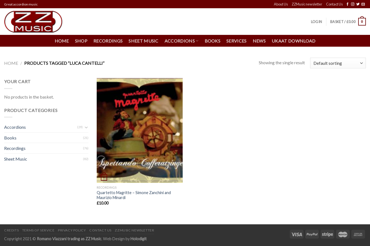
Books (213, 40)
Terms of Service (38, 230)
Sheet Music (143, 40)
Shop (81, 40)
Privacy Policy (72, 230)
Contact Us (334, 4)
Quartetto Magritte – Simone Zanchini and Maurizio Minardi (134, 195)
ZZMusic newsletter (307, 4)
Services (236, 40)
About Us (281, 4)
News (259, 40)
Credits (11, 230)
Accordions (182, 41)
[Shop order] (338, 63)
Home (62, 40)
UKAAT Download (293, 40)
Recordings (108, 40)
